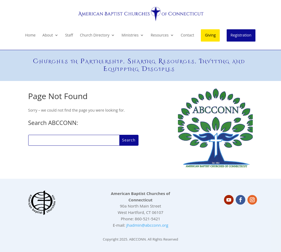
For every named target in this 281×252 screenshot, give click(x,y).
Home (30, 35)
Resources (160, 35)
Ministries (130, 35)
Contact (187, 35)
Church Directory (94, 35)
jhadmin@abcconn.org (147, 225)
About (47, 35)
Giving (210, 35)
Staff (69, 35)
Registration (241, 35)
